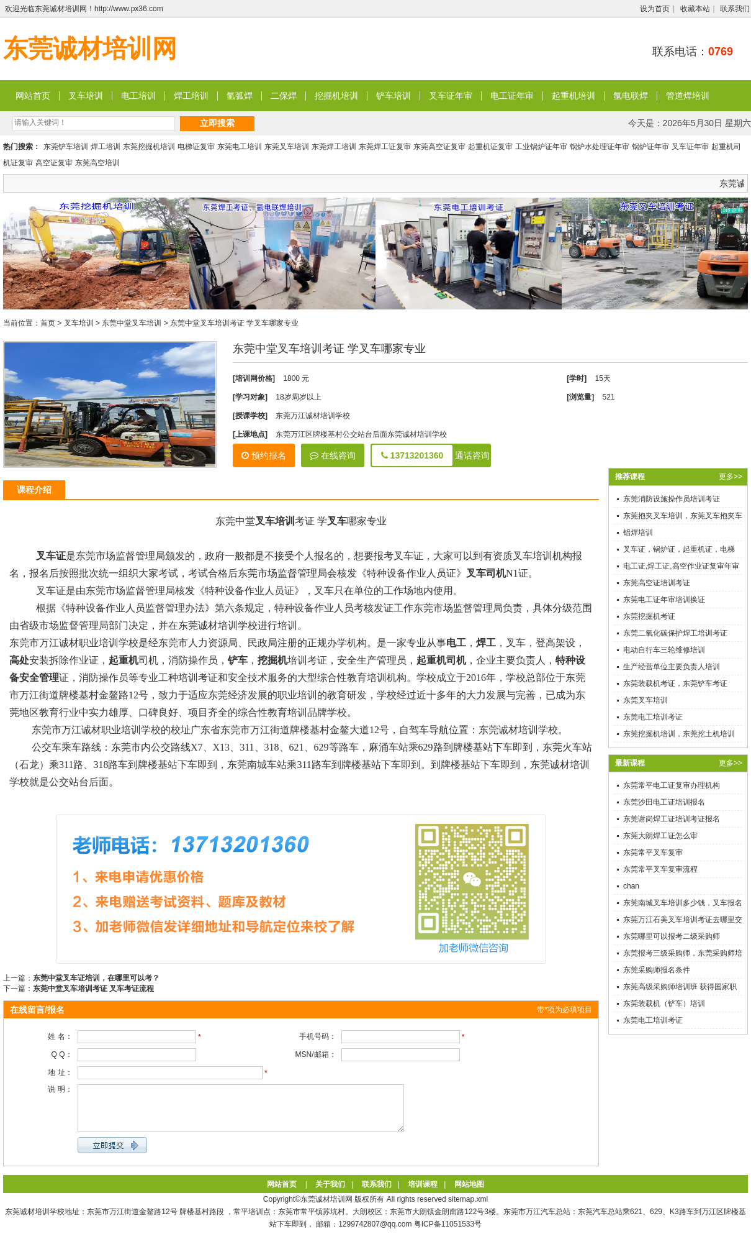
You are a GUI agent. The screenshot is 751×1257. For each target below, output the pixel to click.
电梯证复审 (196, 146)
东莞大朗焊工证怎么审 (660, 835)
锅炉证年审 (650, 146)
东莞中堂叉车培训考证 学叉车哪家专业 (234, 323)
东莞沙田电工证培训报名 (664, 802)
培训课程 (423, 1193)
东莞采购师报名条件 (656, 970)
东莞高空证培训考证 (656, 582)
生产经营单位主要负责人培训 (671, 666)
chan (631, 886)
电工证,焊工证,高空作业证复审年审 (681, 566)
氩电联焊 (630, 96)
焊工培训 (191, 96)
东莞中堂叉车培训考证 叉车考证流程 (93, 988)
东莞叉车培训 (286, 146)
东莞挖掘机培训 (149, 146)
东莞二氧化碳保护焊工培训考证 (675, 633)
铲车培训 (393, 96)
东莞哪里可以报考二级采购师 (671, 936)
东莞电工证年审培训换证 (664, 599)
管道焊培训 (687, 96)
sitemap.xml (468, 1208)
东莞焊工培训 (334, 146)
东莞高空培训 (97, 162)
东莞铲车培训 (65, 146)
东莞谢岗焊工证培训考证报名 (671, 819)
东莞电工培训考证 (653, 717)
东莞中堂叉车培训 (131, 323)
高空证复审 (54, 162)
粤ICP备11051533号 (448, 1233)
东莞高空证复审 (439, 146)
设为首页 (655, 8)
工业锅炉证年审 (541, 146)
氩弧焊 (240, 96)
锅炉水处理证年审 (599, 146)
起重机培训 (573, 96)
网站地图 (469, 1193)
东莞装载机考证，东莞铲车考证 (675, 683)
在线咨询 (333, 455)
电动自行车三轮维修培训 (664, 650)
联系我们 (735, 8)
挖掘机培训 (336, 96)
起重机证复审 (490, 146)
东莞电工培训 (239, 146)
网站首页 (33, 96)
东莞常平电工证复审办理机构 (671, 785)
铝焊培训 (638, 532)
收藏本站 (695, 8)
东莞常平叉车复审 (653, 852)
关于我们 (330, 1193)
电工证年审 (512, 96)
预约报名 (263, 455)
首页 (47, 323)
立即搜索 (217, 123)
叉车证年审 (450, 96)
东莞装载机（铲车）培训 (664, 1003)
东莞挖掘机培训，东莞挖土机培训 (679, 733)
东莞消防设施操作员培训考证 (671, 499)
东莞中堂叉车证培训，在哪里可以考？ (96, 978)
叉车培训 (85, 96)
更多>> (730, 476)
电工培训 (138, 96)
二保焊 (284, 96)
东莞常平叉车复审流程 (660, 869)
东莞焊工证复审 (385, 146)
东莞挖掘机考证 (649, 616)
